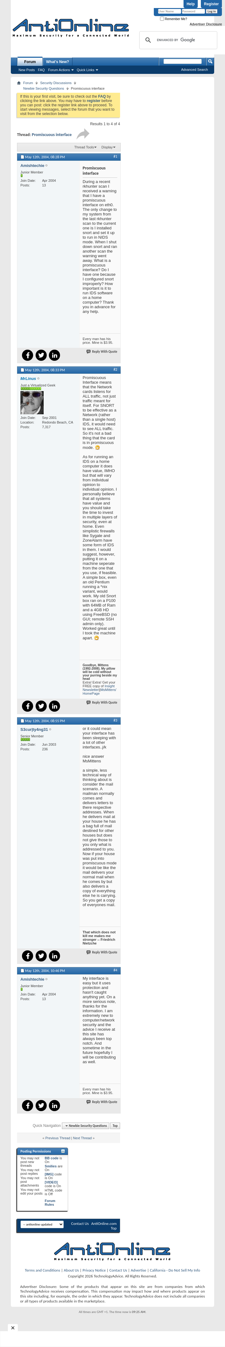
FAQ (41, 70)
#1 (115, 156)
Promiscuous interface (52, 134)
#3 (115, 720)
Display (107, 147)
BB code (52, 1158)
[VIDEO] (51, 1182)
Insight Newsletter (99, 688)
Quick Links (85, 70)
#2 (115, 369)
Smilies (51, 1166)
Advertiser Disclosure (206, 24)
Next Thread (82, 1138)
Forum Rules (50, 1202)
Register (211, 4)
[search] (177, 40)
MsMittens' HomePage (100, 691)
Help (191, 4)
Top (115, 1126)
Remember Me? (173, 19)
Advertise (138, 1270)
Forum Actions (59, 70)
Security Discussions (55, 83)
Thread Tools (84, 147)
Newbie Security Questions (43, 88)
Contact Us (80, 1223)
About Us (71, 1270)
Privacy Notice (94, 1270)
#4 (115, 970)
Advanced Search (194, 69)
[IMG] (49, 1174)
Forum (30, 62)
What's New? (57, 62)
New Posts (27, 70)
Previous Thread (58, 1138)
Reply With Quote (102, 352)
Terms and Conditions (42, 1270)
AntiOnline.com (104, 1223)
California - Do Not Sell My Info (175, 1270)
